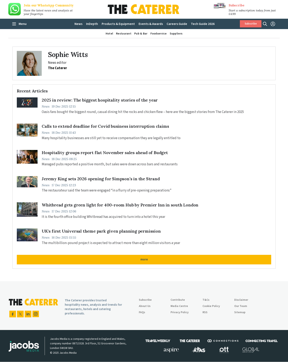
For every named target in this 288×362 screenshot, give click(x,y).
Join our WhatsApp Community (49, 5)
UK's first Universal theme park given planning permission (101, 231)
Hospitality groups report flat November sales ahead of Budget (105, 152)
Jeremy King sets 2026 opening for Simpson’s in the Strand (101, 178)
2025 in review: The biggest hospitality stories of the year (100, 100)
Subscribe (236, 5)
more (144, 259)
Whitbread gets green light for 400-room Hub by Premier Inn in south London (120, 204)
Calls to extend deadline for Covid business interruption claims (105, 126)
